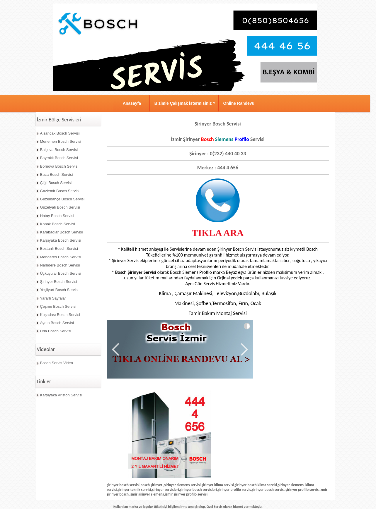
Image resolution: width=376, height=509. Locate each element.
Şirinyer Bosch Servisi (58, 281)
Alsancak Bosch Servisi (60, 133)
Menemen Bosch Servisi (60, 141)
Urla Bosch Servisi (55, 331)
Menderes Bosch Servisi (60, 257)
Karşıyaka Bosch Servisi (60, 240)
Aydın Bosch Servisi (57, 323)
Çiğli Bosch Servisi (56, 182)
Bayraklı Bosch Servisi (59, 158)
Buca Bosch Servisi (56, 174)
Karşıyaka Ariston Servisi (61, 395)
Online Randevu (239, 103)
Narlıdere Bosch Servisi (60, 265)
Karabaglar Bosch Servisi (61, 232)
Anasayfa (132, 103)
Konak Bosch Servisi (57, 224)
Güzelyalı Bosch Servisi (60, 207)
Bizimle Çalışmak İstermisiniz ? (184, 103)
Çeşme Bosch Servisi (58, 306)
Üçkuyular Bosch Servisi (60, 273)
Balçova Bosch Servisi (59, 149)
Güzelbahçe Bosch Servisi (62, 199)
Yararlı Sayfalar (53, 298)
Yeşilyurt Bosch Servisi (59, 290)
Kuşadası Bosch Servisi (60, 314)
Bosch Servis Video (56, 363)
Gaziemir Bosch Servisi (59, 191)
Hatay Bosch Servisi (57, 216)
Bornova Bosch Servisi (59, 166)
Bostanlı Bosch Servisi (59, 248)
